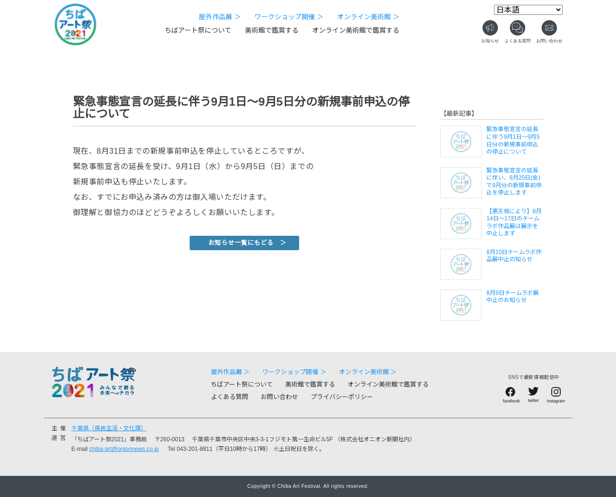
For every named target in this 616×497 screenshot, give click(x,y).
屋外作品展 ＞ (220, 17)
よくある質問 (229, 396)
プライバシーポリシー (342, 396)
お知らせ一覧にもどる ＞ (247, 242)
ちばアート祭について (198, 30)
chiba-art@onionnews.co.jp (124, 449)
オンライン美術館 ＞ (368, 17)
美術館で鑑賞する (272, 30)
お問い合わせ (279, 396)
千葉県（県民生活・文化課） (109, 428)
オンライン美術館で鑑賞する (355, 30)
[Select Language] (528, 10)
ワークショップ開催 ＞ (289, 17)
